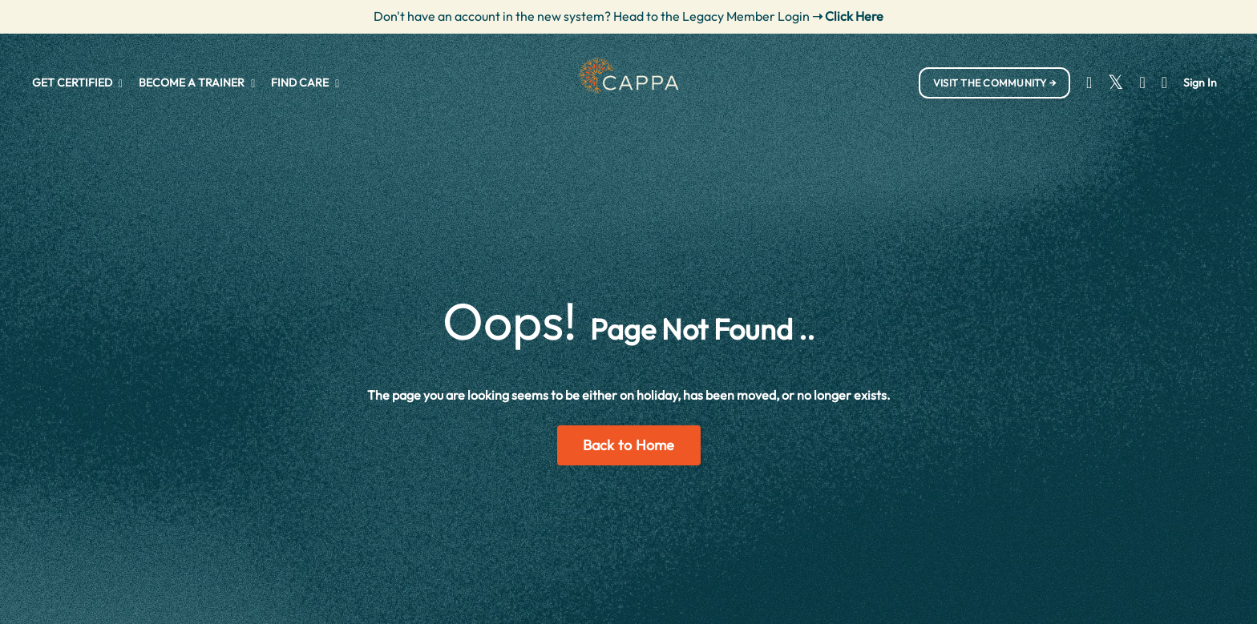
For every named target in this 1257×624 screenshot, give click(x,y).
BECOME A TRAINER (197, 82)
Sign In (1200, 82)
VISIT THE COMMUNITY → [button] (994, 82)
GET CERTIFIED (77, 82)
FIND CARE (305, 82)
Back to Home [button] (629, 445)
